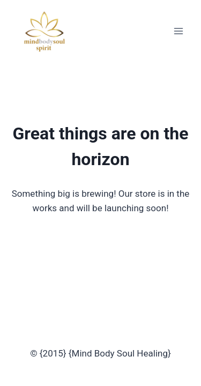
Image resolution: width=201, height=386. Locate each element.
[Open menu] (178, 31)
